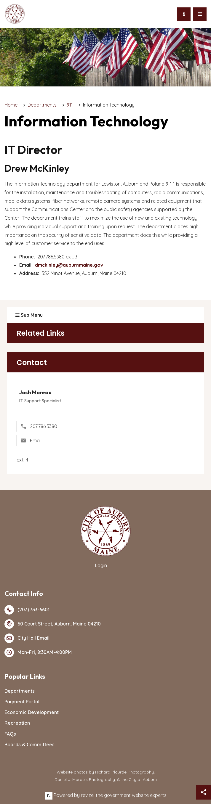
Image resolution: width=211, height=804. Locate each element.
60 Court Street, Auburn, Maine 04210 (52, 624)
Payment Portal (21, 702)
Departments (42, 105)
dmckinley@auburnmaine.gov (69, 265)
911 (70, 105)
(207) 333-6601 (26, 610)
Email (31, 440)
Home (10, 105)
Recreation (17, 723)
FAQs (10, 734)
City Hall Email (26, 638)
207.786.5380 (39, 426)
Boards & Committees (29, 744)
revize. (88, 795)
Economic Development (31, 712)
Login (101, 565)
